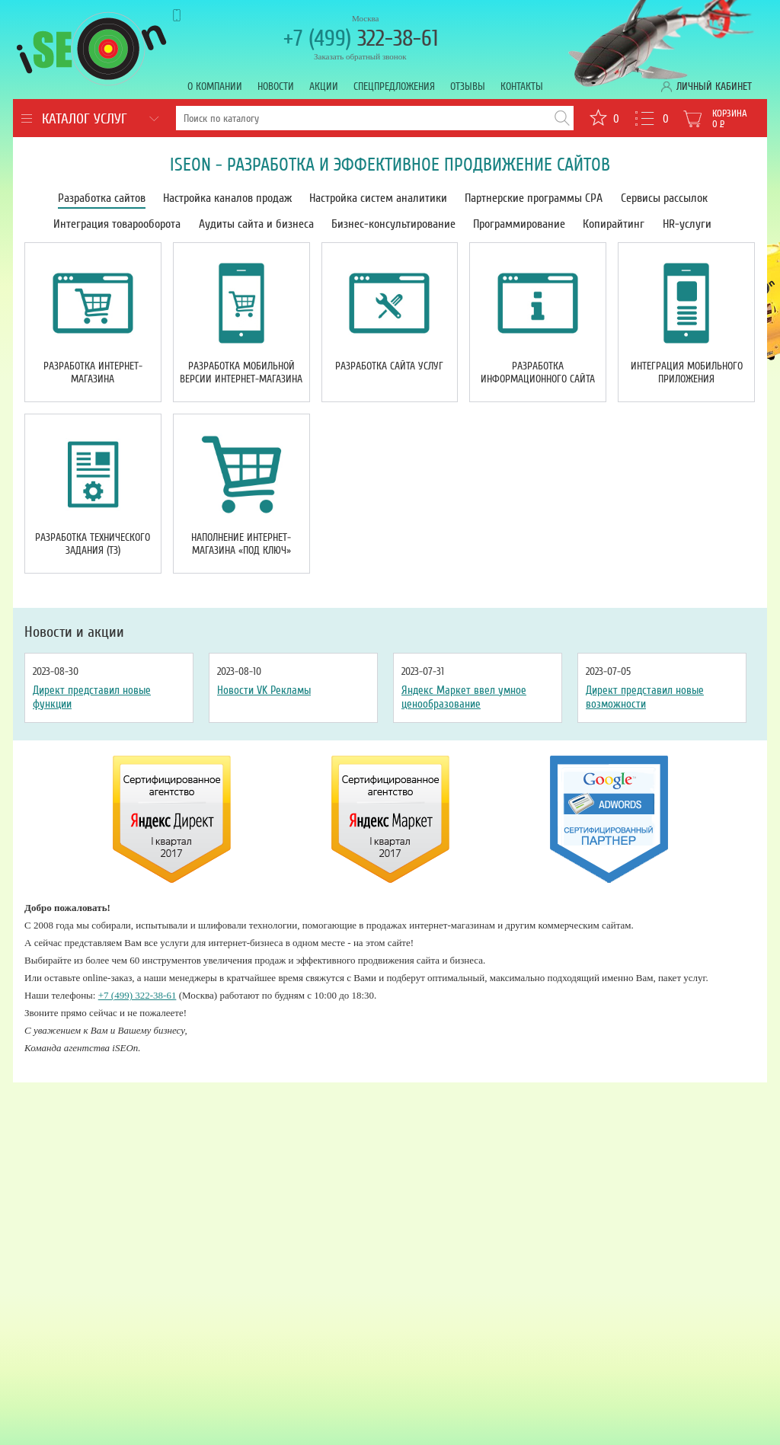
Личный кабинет (714, 86)
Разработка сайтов (101, 198)
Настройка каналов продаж (227, 198)
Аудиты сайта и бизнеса (256, 224)
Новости (275, 86)
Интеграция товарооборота (117, 224)
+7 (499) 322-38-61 (137, 995)
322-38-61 (360, 38)
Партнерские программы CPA (534, 198)
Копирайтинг (613, 224)
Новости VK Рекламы (264, 690)
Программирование (519, 224)
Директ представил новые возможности (645, 697)
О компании (214, 86)
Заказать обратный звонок (360, 56)
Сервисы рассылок (664, 198)
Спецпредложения (394, 86)
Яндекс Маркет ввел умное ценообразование (463, 697)
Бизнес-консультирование (393, 224)
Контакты (521, 86)
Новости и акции (74, 632)
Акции (323, 86)
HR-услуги (687, 224)
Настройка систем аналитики (378, 198)
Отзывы (467, 86)
